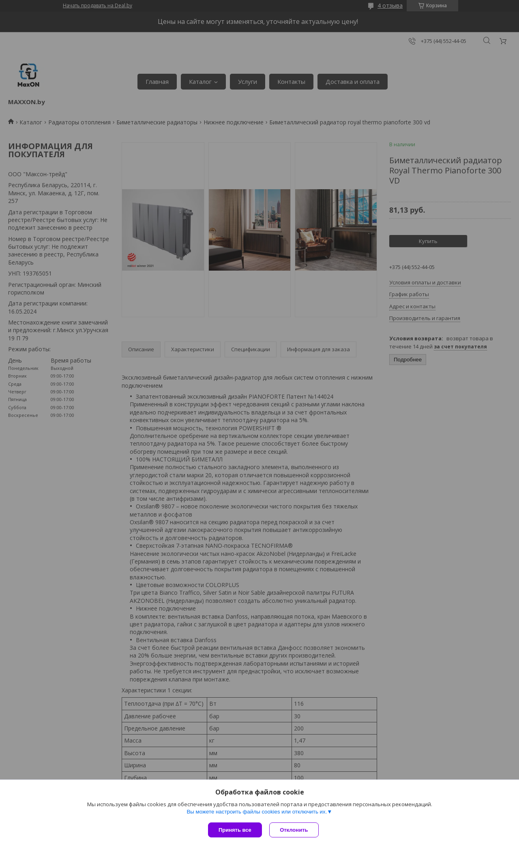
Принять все (235, 830)
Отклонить (295, 830)
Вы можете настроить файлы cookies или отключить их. (257, 812)
